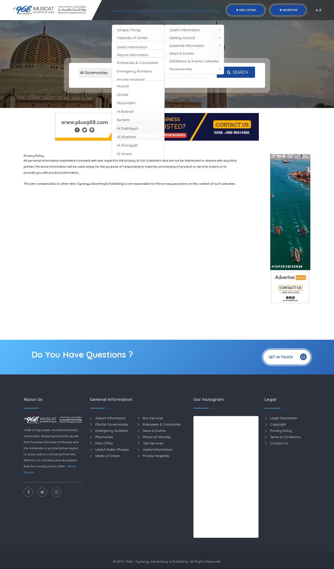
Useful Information (157, 449)
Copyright (278, 424)
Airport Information (110, 418)
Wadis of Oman (107, 456)
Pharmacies (104, 437)
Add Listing (245, 10)
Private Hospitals (156, 456)
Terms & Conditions (285, 437)
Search (236, 72)
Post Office (104, 443)
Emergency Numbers (111, 431)
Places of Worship (157, 437)
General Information (269, 20)
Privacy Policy (281, 431)
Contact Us (279, 443)
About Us (223, 20)
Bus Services (153, 418)
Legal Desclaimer (283, 418)
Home (152, 43)
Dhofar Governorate (111, 424)
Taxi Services (153, 443)
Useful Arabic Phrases (112, 449)
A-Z (318, 10)
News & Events (154, 431)
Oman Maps (303, 20)
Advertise (288, 10)
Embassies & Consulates (162, 424)
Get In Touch (288, 357)
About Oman (199, 20)
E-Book (240, 20)
